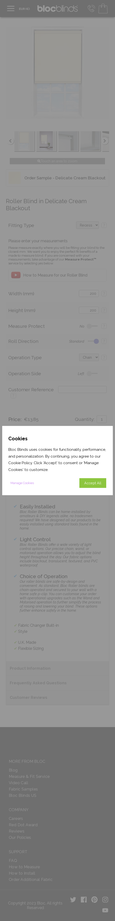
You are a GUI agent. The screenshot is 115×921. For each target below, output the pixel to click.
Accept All (92, 483)
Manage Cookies (22, 483)
